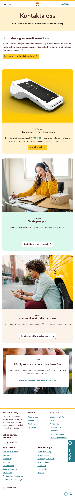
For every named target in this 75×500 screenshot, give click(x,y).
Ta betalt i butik (43, 462)
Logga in (65, 4)
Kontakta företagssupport (36, 244)
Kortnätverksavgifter (10, 469)
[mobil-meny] (5, 4)
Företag (37, 218)
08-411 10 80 (35, 138)
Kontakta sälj (37, 129)
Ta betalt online (43, 455)
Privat (37, 315)
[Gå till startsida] (37, 4)
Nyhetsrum (54, 420)
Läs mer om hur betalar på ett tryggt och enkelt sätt (37, 380)
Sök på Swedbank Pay (58, 438)
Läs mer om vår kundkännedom (19, 56)
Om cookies (7, 473)
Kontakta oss (33, 417)
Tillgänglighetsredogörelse (13, 476)
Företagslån (42, 469)
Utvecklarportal (56, 427)
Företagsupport (34, 420)
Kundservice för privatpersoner (36, 336)
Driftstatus (7, 459)
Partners (41, 473)
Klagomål (6, 462)
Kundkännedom (8, 466)
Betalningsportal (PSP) (46, 459)
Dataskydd (7, 455)
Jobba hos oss (56, 431)
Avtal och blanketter (10, 452)
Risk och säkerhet (57, 434)
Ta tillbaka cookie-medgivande (14, 480)
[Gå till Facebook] (66, 494)
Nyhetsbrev (54, 424)
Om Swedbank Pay (57, 417)
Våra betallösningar (45, 452)
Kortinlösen (42, 466)
